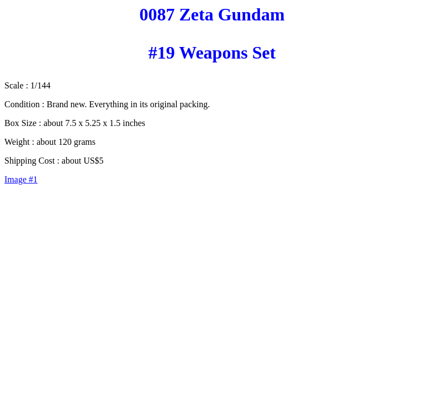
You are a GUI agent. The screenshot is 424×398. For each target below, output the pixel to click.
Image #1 (21, 179)
